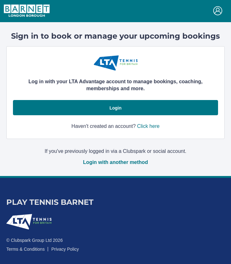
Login (115, 107)
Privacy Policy (65, 249)
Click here (148, 126)
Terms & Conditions (25, 249)
